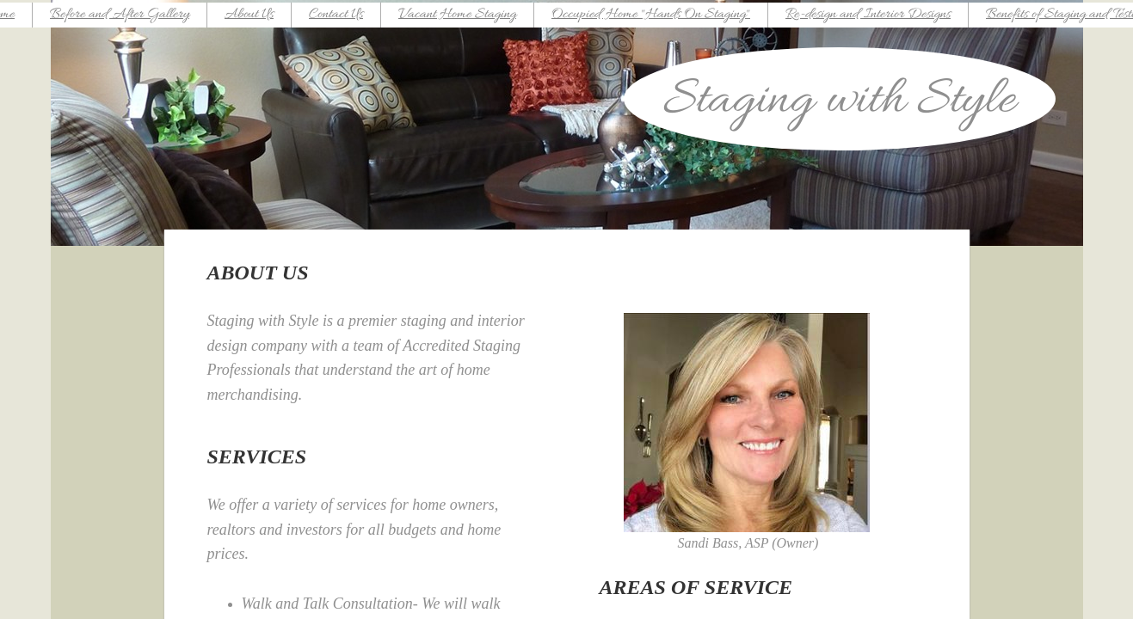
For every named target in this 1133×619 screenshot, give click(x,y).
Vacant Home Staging (457, 14)
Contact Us (336, 14)
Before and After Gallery (119, 14)
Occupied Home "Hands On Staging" (650, 14)
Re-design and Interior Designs (868, 14)
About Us (249, 14)
